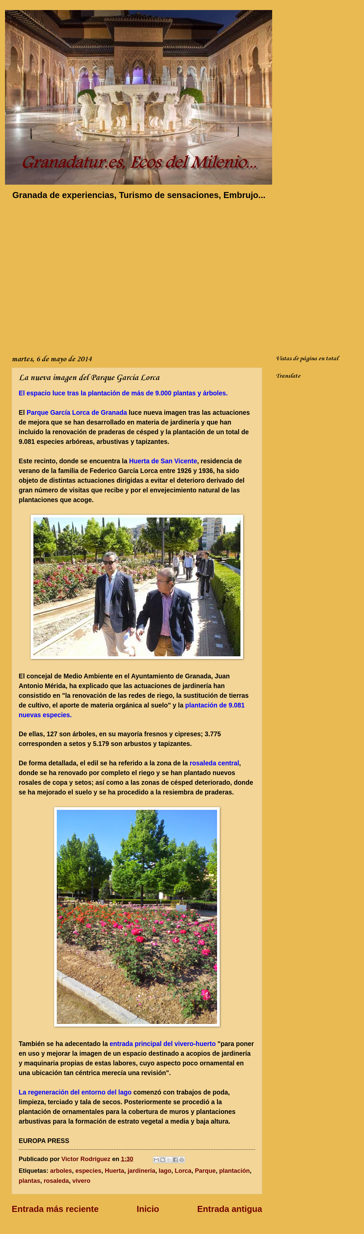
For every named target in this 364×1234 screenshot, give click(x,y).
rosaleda (56, 1180)
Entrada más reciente (55, 1209)
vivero (81, 1180)
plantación (234, 1170)
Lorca (183, 1170)
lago (165, 1170)
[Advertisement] (66, 276)
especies (88, 1170)
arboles (61, 1170)
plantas (29, 1180)
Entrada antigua (229, 1209)
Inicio (148, 1209)
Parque (205, 1170)
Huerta (114, 1170)
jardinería (141, 1170)
